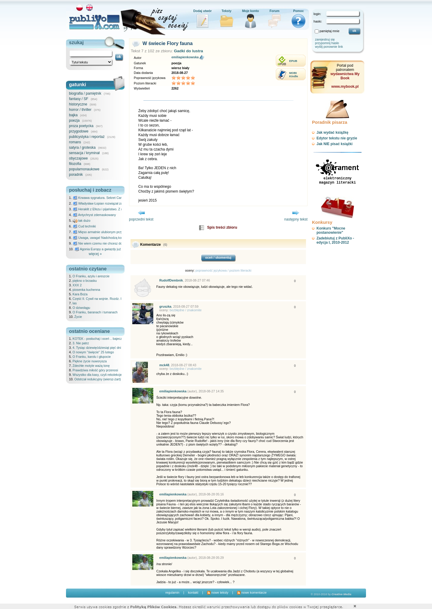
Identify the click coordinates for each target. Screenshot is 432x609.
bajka (73, 115)
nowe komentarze (252, 592)
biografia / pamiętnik (85, 93)
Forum (274, 11)
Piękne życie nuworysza (90, 361)
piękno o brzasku (85, 280)
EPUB (293, 60)
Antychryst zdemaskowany (94, 215)
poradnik (76, 174)
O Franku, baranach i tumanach (95, 312)
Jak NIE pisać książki (334, 144)
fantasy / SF (78, 99)
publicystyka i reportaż (87, 137)
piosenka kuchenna (86, 289)
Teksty (227, 11)
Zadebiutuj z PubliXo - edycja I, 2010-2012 (335, 240)
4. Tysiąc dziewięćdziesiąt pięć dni (97, 347)
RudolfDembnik (171, 280)
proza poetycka (81, 126)
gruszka (165, 306)
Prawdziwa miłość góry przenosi (95, 370)
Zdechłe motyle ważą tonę (91, 365)
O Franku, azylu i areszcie (91, 276)
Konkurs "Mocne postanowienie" (330, 230)
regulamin (172, 592)
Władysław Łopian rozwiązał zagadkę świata (107, 203)
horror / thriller (80, 110)
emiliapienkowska (185, 57)
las (75, 303)
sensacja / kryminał (84, 153)
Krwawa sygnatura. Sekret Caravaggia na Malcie (110, 197)
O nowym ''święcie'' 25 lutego (93, 352)
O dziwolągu (81, 307)
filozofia (75, 164)
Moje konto (250, 11)
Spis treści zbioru (222, 227)
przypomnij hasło (327, 43)
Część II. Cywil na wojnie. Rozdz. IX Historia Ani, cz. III (111, 298)
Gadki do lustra (188, 51)
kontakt (193, 592)
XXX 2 (77, 285)
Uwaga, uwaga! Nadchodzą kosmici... (102, 237)
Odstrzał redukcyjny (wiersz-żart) (97, 379)
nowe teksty (217, 592)
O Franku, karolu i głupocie (92, 356)
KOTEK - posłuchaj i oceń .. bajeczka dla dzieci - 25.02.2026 (115, 338)
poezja (74, 120)
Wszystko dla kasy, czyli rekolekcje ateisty (102, 374)
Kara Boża (80, 294)
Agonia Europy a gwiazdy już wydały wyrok (107, 249)
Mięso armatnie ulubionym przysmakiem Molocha (110, 232)
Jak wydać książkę (332, 132)
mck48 (164, 365)
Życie (78, 316)
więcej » (95, 254)
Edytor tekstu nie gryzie (336, 138)
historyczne (78, 104)
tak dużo (81, 220)
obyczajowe (78, 158)
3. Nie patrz (81, 343)
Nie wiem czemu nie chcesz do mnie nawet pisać (110, 243)
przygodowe (78, 131)
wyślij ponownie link (329, 46)
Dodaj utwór (202, 11)
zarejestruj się (325, 39)
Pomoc (298, 11)
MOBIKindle (293, 74)
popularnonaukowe (84, 169)
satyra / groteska (82, 147)
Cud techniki (84, 226)
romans (75, 142)
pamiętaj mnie (329, 31)
